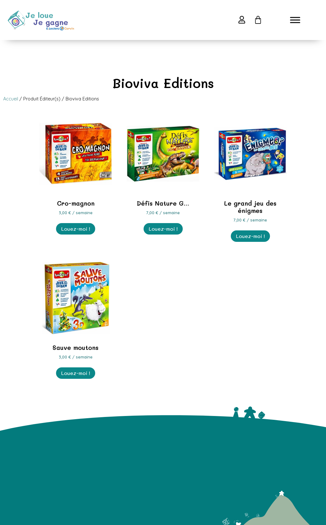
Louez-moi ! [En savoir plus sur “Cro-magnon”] (75, 228)
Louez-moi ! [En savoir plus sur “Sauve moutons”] (75, 373)
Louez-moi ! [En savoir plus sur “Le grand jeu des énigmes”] (250, 236)
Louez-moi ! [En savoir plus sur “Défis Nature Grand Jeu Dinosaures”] (163, 228)
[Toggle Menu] (295, 20)
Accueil (10, 99)
